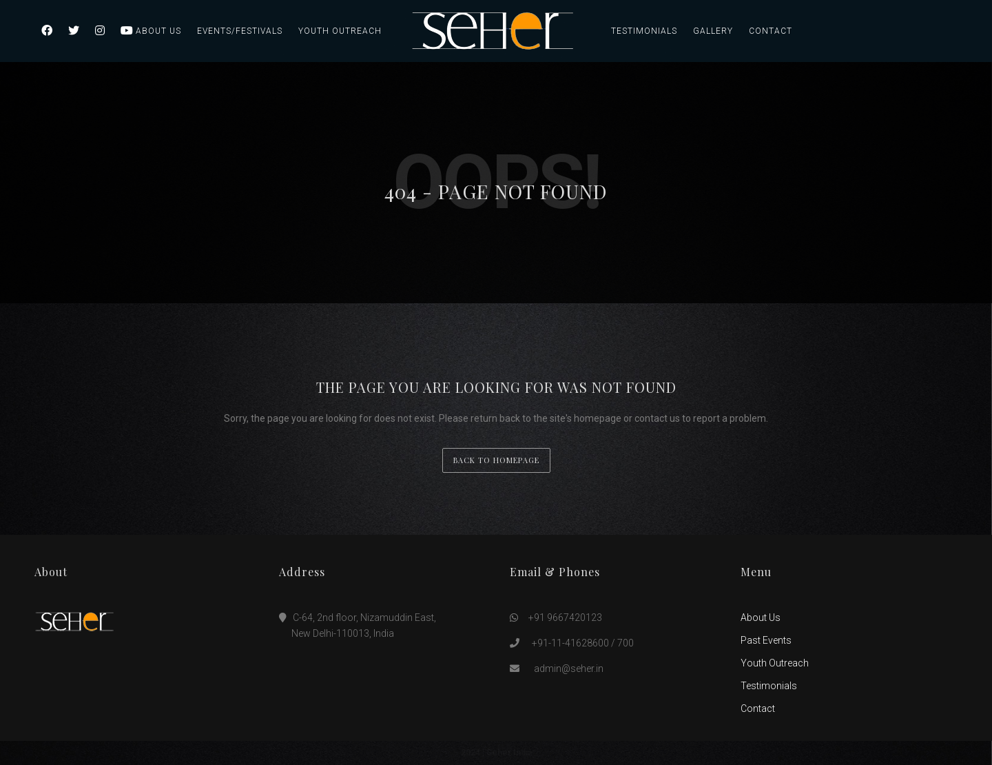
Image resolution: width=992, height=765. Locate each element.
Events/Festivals (239, 31)
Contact (770, 31)
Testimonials (644, 31)
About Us (158, 31)
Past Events (766, 640)
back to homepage (496, 460)
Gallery (713, 31)
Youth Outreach (340, 31)
